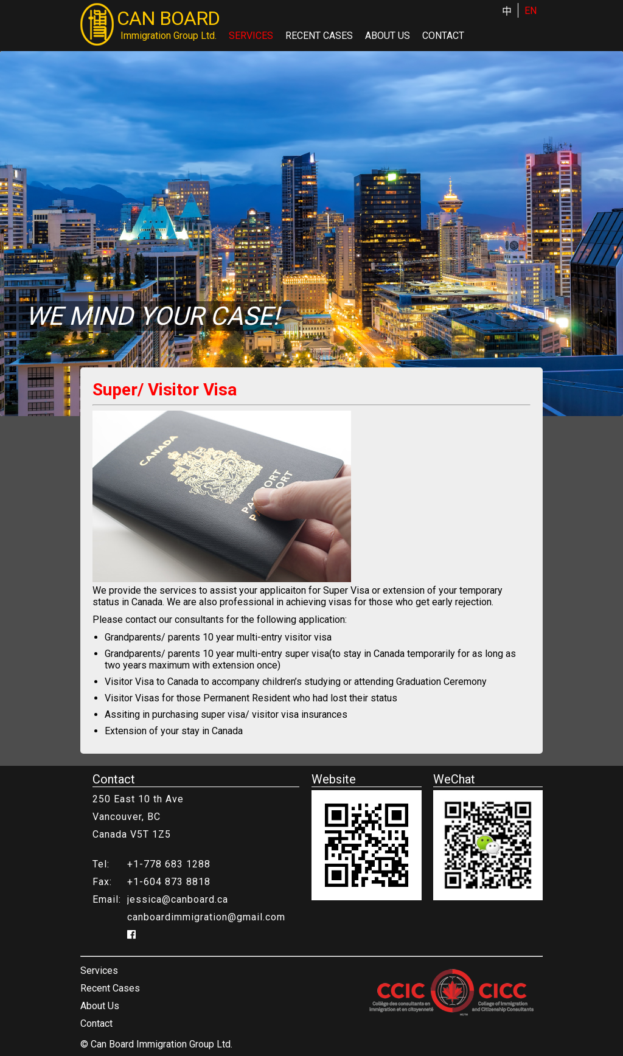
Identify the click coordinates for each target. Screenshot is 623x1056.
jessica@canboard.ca (177, 899)
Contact (443, 35)
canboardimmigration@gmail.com (206, 917)
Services (251, 35)
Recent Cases (319, 35)
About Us (387, 35)
